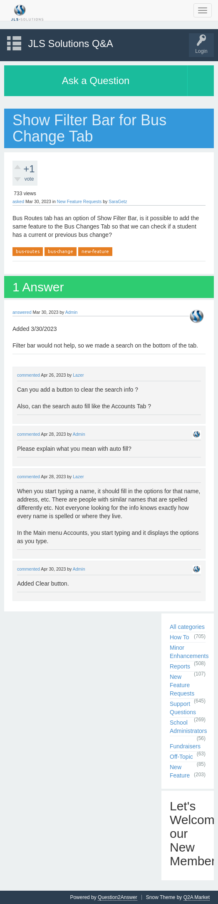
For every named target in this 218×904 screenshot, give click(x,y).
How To (179, 637)
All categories (187, 626)
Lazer (78, 375)
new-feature (95, 251)
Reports (180, 666)
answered (22, 312)
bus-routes (28, 251)
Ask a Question (96, 80)
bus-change (60, 251)
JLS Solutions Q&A (70, 43)
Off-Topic (181, 756)
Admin (71, 312)
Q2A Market (196, 897)
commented (28, 375)
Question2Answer (117, 897)
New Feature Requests (79, 201)
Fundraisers (185, 746)
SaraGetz (118, 201)
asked (18, 201)
